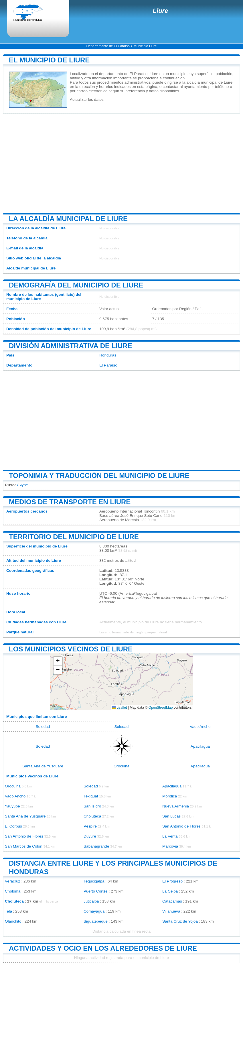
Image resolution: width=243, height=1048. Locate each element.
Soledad (43, 726)
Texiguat (91, 796)
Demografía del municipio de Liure (76, 285)
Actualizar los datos (87, 99)
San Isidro (92, 806)
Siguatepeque (96, 921)
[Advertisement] (121, 163)
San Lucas (171, 816)
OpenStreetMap (161, 708)
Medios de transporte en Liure (70, 502)
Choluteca (92, 816)
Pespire (90, 826)
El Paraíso (108, 365)
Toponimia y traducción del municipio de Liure (99, 475)
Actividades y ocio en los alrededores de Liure (103, 948)
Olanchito (13, 921)
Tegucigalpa (94, 881)
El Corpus (13, 826)
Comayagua (94, 911)
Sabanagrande (96, 846)
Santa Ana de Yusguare (42, 766)
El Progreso (172, 881)
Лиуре (22, 485)
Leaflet (119, 708)
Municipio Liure (145, 46)
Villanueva (171, 911)
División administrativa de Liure (70, 346)
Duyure (90, 836)
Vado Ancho (200, 726)
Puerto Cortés (96, 891)
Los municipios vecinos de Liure (71, 649)
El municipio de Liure (49, 60)
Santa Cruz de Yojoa (180, 921)
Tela (8, 911)
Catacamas (172, 901)
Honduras (107, 355)
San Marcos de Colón (23, 846)
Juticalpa (91, 901)
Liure (160, 10)
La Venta (170, 836)
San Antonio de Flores (181, 826)
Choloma (12, 891)
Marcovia (170, 846)
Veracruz (12, 881)
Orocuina (121, 766)
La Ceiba (170, 891)
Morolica (169, 796)
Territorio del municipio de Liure (74, 537)
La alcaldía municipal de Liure (68, 218)
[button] (58, 661)
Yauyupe (12, 806)
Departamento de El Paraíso (108, 46)
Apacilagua (200, 746)
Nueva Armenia (175, 806)
